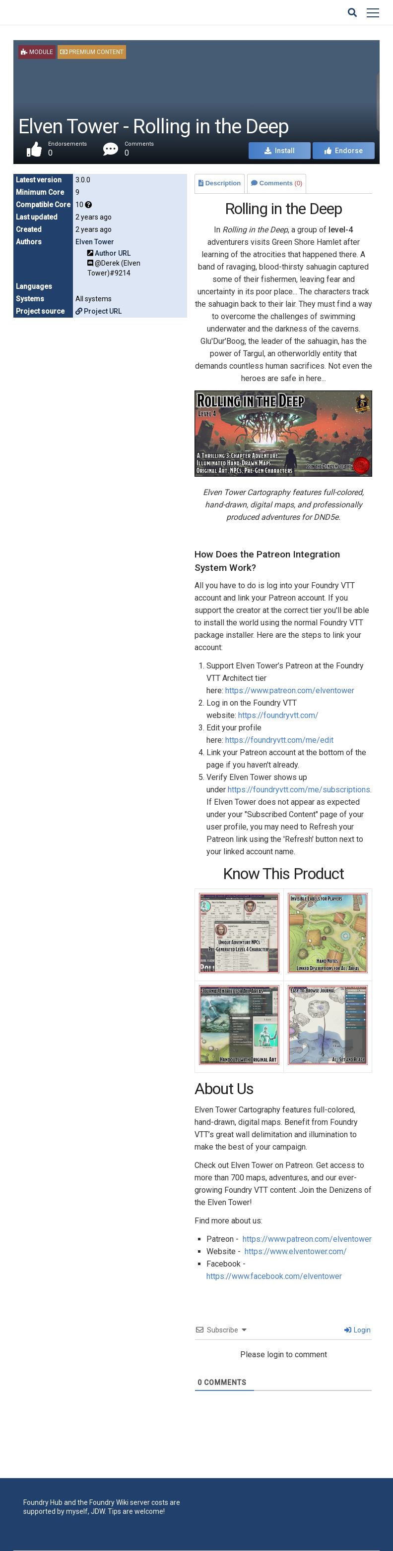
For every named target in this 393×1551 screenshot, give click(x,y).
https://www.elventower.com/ (296, 1251)
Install (279, 151)
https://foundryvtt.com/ (278, 715)
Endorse (344, 151)
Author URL (113, 253)
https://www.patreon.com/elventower (289, 690)
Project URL (98, 311)
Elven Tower (94, 242)
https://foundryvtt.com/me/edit (279, 740)
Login (357, 1330)
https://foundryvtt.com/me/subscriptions (299, 789)
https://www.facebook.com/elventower (274, 1276)
